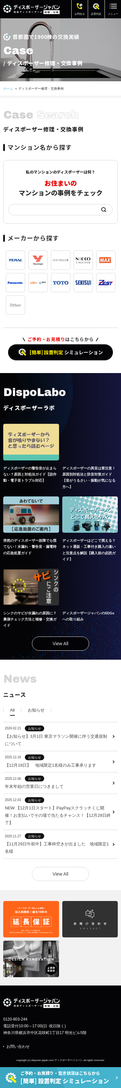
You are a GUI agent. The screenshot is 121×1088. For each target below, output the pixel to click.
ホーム (8, 88)
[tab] (12, 720)
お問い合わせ (18, 1046)
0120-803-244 (15, 1019)
